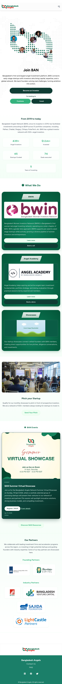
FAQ (31, 667)
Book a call (31, 246)
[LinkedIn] (25, 673)
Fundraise (20, 101)
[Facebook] (31, 673)
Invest (42, 101)
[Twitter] (37, 673)
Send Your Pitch (30, 413)
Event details (25, 508)
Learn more (31, 240)
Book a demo (31, 302)
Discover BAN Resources (31, 525)
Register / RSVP (12, 508)
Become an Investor (31, 91)
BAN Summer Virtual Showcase (20, 486)
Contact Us (31, 664)
